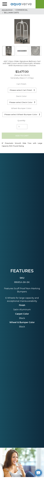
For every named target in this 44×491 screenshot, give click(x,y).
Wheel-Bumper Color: (21, 108)
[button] (4, 4)
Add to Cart (22, 136)
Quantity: (21, 120)
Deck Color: (21, 96)
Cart (40, 4)
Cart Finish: (21, 84)
